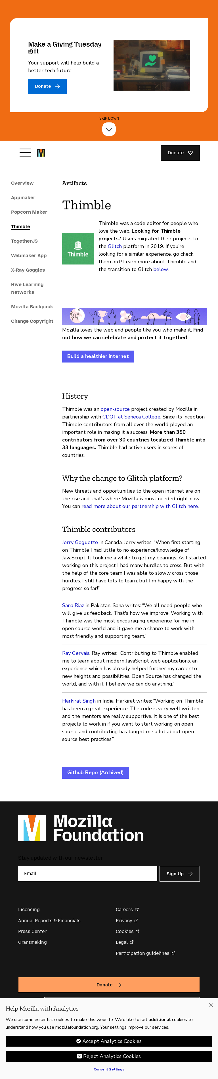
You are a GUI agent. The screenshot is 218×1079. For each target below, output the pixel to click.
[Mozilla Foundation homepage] (41, 153)
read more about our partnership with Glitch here (139, 506)
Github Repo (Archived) (95, 772)
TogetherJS (24, 241)
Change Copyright (32, 321)
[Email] (87, 873)
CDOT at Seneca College (131, 416)
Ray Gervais (75, 653)
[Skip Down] (109, 129)
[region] (109, 1038)
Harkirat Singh (79, 700)
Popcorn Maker (29, 212)
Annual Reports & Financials (49, 920)
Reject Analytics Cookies (112, 1056)
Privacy (124, 920)
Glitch (115, 246)
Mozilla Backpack (32, 306)
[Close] (211, 1005)
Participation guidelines (142, 953)
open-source (115, 409)
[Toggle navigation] (25, 152)
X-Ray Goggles (28, 270)
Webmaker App (29, 255)
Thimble (20, 226)
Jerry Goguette (80, 542)
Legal (122, 942)
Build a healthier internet (98, 356)
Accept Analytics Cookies (112, 1041)
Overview (22, 183)
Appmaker (23, 197)
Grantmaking (32, 942)
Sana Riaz (73, 605)
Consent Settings (109, 1069)
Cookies (125, 931)
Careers (124, 909)
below (160, 269)
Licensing (29, 909)
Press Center (32, 931)
